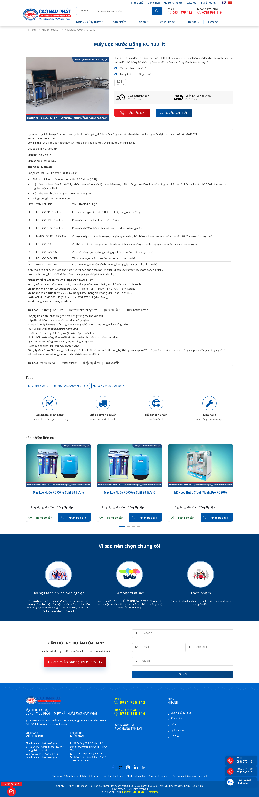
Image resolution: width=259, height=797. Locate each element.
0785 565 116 (209, 12)
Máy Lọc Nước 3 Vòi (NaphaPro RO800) (200, 492)
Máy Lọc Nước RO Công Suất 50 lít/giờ (58, 492)
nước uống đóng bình (80, 341)
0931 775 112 (180, 12)
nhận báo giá (132, 113)
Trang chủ (137, 2)
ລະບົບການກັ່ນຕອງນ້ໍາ (137, 310)
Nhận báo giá (77, 517)
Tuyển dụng (208, 2)
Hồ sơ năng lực (173, 2)
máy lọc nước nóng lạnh (63, 328)
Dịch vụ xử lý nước (88, 22)
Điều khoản (178, 776)
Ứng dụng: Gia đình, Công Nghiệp (52, 507)
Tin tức (191, 22)
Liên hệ (213, 22)
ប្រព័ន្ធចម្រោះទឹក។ (112, 310)
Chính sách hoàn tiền (159, 776)
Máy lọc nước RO (50, 29)
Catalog (191, 2)
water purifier (69, 363)
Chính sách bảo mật (197, 776)
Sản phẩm (119, 22)
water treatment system (83, 310)
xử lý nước (69, 333)
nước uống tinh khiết (54, 337)
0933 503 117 (52, 297)
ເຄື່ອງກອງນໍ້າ (112, 363)
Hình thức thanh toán (112, 776)
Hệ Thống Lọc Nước (51, 310)
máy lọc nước (48, 324)
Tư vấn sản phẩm (173, 113)
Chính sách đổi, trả (136, 776)
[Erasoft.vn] (152, 791)
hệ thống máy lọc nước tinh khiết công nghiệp (64, 320)
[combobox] (84, 9)
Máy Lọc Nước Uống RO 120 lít (71, 386)
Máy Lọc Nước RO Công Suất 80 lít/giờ (129, 492)
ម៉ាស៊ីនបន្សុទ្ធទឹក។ (91, 363)
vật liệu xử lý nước (66, 345)
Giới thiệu (154, 2)
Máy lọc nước (47, 363)
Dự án (142, 22)
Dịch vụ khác (166, 22)
